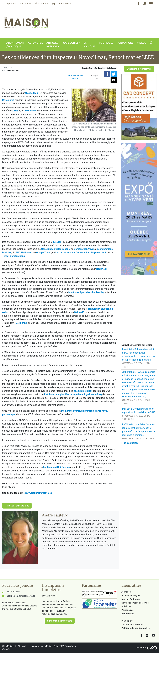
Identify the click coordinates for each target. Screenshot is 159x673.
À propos (126, 591)
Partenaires (127, 610)
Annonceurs (127, 613)
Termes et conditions (132, 624)
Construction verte (89, 68)
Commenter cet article (75, 77)
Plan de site (127, 620)
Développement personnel (135, 602)
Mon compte (41, 3)
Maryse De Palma (130, 599)
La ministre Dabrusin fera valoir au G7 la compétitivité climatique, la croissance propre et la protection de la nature (138, 354)
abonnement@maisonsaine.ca (21, 596)
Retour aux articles (17, 505)
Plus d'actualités (129, 443)
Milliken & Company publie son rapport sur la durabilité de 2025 (138, 410)
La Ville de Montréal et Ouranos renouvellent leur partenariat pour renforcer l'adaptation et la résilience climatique (138, 429)
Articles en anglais (130, 595)
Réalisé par (141, 648)
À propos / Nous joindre (18, 3)
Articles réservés (52, 44)
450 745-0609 (13, 591)
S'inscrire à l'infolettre (139, 68)
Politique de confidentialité (135, 628)
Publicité (126, 606)
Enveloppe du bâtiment (107, 68)
